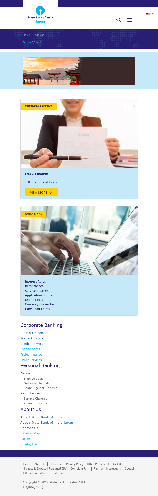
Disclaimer (56, 464)
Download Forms (37, 309)
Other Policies (96, 464)
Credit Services (32, 344)
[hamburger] (129, 20)
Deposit (26, 373)
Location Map (30, 433)
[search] (118, 20)
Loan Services (30, 349)
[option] (79, 149)
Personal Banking (40, 365)
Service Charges (36, 291)
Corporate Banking (41, 325)
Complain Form (80, 468)
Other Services (31, 360)
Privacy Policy (75, 464)
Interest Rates (35, 281)
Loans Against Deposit (40, 388)
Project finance (31, 354)
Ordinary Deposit (36, 383)
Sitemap (39, 34)
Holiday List (28, 444)
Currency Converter (39, 304)
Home (26, 34)
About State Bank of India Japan (46, 422)
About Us (30, 409)
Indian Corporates (35, 333)
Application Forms (38, 295)
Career (25, 439)
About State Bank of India (41, 417)
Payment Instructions (40, 403)
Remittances (34, 286)
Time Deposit (33, 379)
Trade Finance (32, 338)
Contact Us (29, 428)
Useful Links (34, 300)
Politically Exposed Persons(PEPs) (45, 468)
